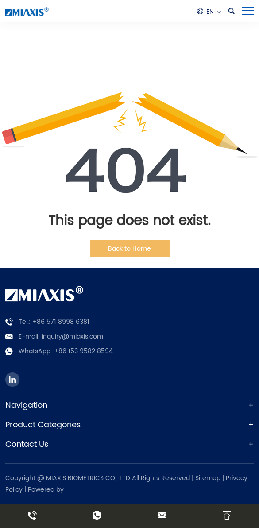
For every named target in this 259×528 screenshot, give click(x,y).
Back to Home (129, 249)
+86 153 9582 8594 (83, 351)
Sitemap (207, 478)
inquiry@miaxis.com (72, 336)
